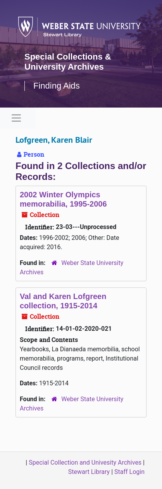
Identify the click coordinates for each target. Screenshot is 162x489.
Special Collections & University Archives (67, 62)
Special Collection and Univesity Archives (85, 462)
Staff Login (129, 471)
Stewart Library (89, 471)
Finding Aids (56, 86)
